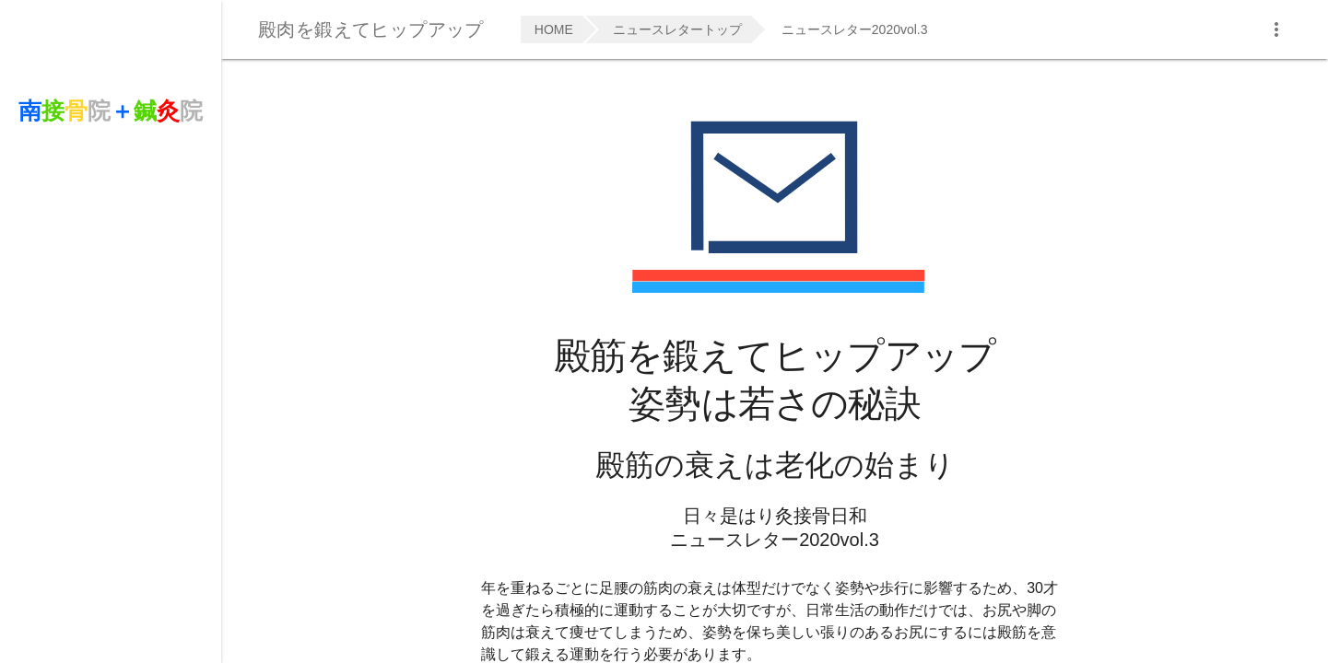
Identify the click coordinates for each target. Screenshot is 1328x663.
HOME (554, 29)
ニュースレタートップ (677, 29)
